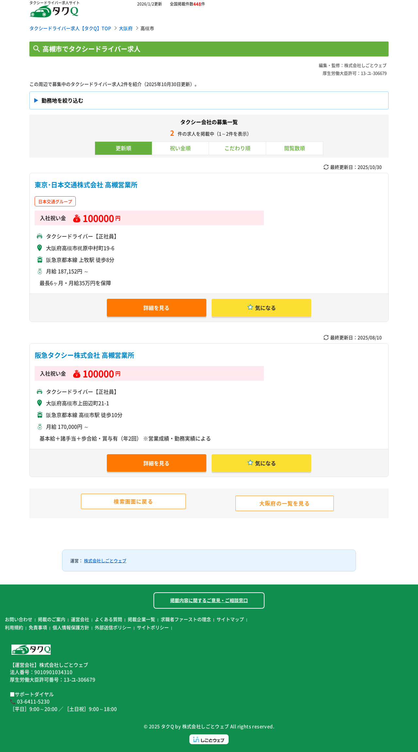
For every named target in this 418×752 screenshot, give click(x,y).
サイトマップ (230, 619)
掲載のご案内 (51, 619)
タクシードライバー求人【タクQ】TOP (70, 28)
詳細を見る (156, 308)
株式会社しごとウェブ (105, 560)
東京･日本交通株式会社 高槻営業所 (89, 184)
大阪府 (126, 28)
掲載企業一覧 (141, 619)
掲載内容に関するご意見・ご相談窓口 (209, 600)
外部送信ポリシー (113, 627)
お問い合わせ (18, 619)
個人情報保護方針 (71, 627)
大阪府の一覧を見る (284, 503)
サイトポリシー (153, 627)
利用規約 (14, 627)
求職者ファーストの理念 (186, 619)
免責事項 (38, 627)
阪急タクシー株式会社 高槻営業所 (84, 355)
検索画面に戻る (133, 501)
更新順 (123, 148)
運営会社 (80, 619)
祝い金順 (180, 148)
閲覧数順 (294, 148)
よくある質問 (108, 619)
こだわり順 (237, 148)
